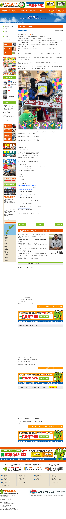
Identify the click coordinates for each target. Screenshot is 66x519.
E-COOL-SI (21, 479)
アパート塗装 (6, 120)
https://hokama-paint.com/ (23, 195)
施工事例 (42, 11)
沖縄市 (5, 246)
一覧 (40, 224)
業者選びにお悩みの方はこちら (10, 130)
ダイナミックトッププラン (9, 108)
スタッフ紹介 (10, 49)
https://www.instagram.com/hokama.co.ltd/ (27, 185)
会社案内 (14, 11)
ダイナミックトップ (22, 478)
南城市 (5, 235)
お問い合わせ (4, 483)
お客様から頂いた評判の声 (56, 479)
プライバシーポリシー (6, 485)
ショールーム (61, 11)
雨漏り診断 (53, 475)
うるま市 (6, 248)
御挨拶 (5, 28)
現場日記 (6, 31)
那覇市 (5, 259)
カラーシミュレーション (55, 482)
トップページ (4, 475)
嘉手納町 (6, 252)
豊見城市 (6, 237)
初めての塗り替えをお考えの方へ (10, 126)
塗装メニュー (33, 11)
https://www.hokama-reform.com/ (25, 189)
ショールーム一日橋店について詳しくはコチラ (49, 306)
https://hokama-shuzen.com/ (24, 208)
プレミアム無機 (22, 482)
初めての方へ (4, 11)
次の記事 (22, 224)
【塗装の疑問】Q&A (8, 26)
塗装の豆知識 (7, 33)
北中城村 (6, 254)
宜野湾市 (6, 249)
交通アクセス (10, 53)
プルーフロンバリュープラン (9, 116)
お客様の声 (52, 11)
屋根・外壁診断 (54, 476)
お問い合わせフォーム (9, 184)
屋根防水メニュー (38, 475)
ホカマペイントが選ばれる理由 (10, 135)
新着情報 (6, 36)
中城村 (5, 243)
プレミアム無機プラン (8, 112)
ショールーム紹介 (5, 478)
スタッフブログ (54, 481)
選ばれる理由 (23, 11)
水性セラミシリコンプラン (9, 106)
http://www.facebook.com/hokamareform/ (26, 180)
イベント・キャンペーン (22, 30)
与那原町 (6, 257)
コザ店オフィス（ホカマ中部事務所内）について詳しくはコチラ (45, 426)
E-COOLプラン (7, 111)
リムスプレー (38, 478)
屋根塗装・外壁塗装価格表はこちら (10, 139)
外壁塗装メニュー (22, 475)
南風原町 (6, 260)
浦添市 (5, 255)
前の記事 (58, 224)
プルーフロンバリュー (40, 476)
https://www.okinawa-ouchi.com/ (25, 201)
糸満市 (5, 238)
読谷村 (5, 251)
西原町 (5, 240)
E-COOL (20, 481)
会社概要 (10, 44)
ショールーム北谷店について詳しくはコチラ (50, 368)
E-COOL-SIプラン (7, 109)
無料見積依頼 (43, 316)
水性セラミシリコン (22, 476)
